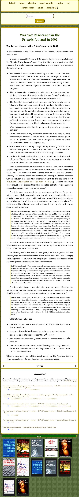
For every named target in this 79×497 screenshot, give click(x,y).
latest (12, 3)
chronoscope (27, 7)
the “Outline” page (71, 381)
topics (60, 3)
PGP (55, 7)
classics (32, 3)
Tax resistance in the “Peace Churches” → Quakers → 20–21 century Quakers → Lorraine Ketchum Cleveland (39, 420)
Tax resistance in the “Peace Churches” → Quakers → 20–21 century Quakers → (35, 404)
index (21, 3)
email (49, 7)
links (40, 7)
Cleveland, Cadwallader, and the (30, 181)
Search (40, 21)
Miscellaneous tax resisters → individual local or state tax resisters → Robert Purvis (29, 427)
